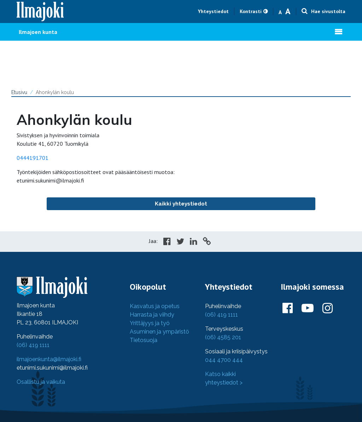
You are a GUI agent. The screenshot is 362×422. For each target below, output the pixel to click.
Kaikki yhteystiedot (181, 204)
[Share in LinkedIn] (193, 242)
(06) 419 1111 (33, 345)
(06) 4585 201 (223, 337)
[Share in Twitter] (180, 242)
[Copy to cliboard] (207, 242)
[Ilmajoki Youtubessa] (307, 308)
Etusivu (19, 92)
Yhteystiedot (213, 11)
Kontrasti (251, 11)
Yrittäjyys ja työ (150, 323)
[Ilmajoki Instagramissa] (327, 308)
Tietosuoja (143, 340)
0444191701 (32, 157)
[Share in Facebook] (167, 242)
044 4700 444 (224, 360)
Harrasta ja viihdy (152, 314)
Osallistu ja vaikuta (41, 381)
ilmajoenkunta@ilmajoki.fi (49, 359)
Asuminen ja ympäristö (159, 331)
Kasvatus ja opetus (155, 306)
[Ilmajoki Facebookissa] (287, 308)
